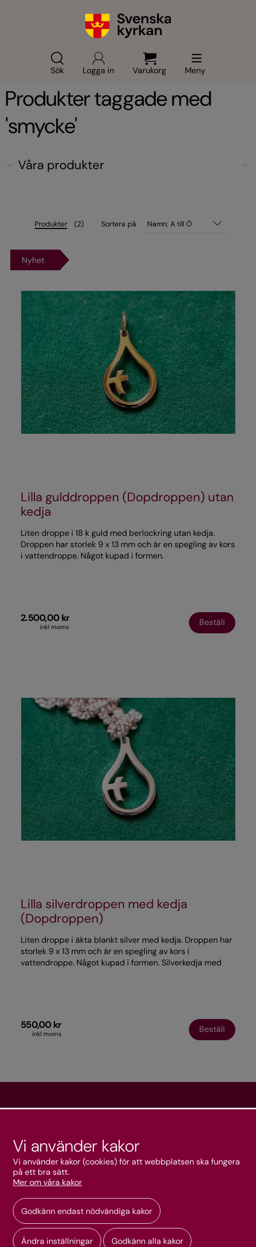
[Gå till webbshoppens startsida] (128, 25)
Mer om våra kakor (47, 1182)
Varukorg (149, 63)
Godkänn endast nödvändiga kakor (86, 1211)
